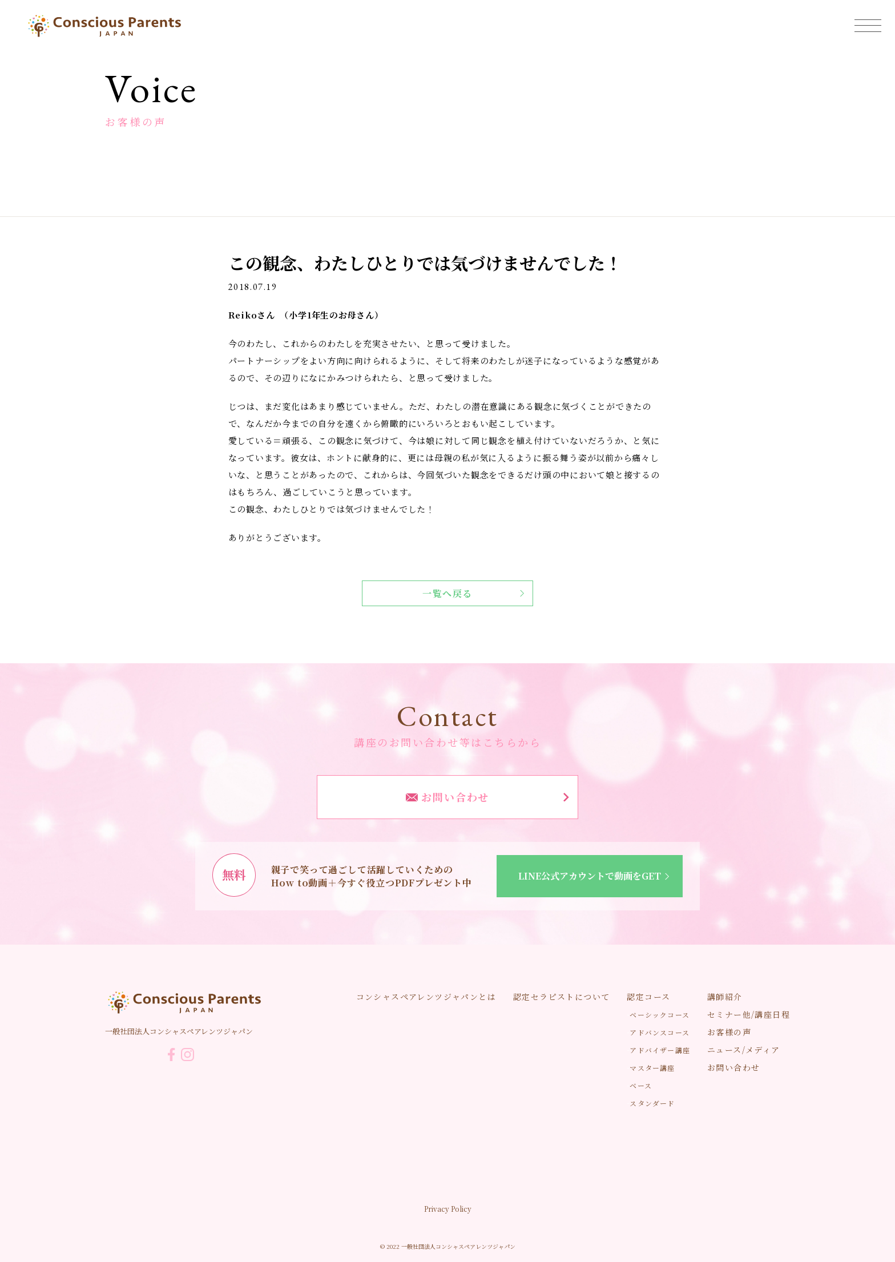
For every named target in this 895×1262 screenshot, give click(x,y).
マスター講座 (652, 1068)
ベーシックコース (660, 1014)
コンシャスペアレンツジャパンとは (426, 996)
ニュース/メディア (743, 1049)
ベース (641, 1085)
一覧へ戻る (473, 593)
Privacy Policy (447, 1208)
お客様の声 (729, 1032)
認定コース (648, 996)
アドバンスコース (660, 1032)
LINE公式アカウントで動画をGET (596, 875)
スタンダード (652, 1103)
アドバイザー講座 (660, 1050)
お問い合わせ (487, 796)
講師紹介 (725, 996)
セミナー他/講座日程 (748, 1014)
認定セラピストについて (561, 996)
